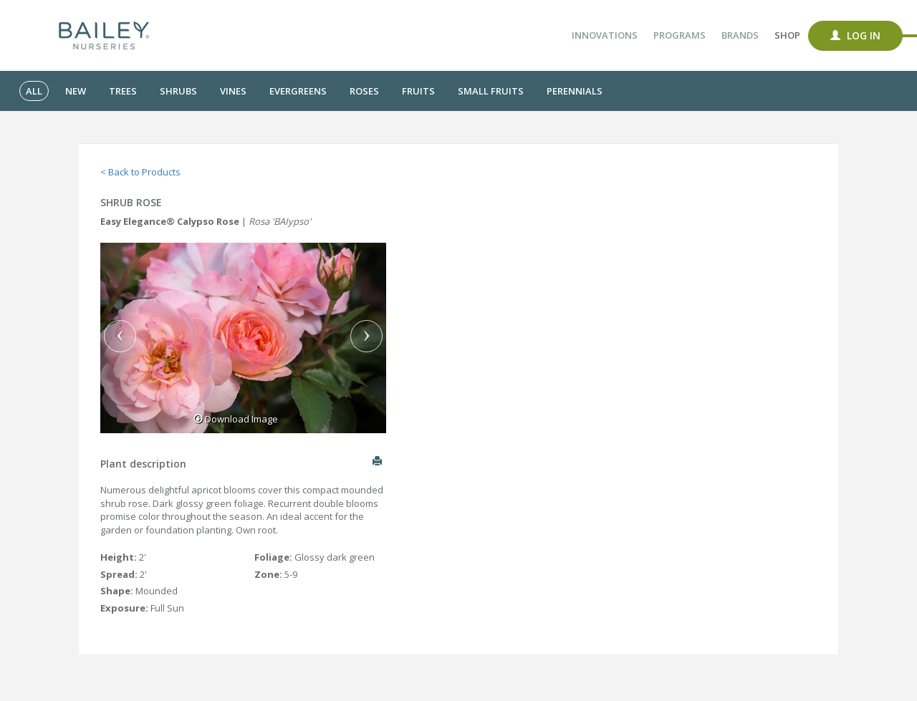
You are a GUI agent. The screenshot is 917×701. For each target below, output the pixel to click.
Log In (855, 35)
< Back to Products (140, 171)
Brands (740, 35)
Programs (679, 35)
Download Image (235, 418)
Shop (787, 35)
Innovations (605, 35)
